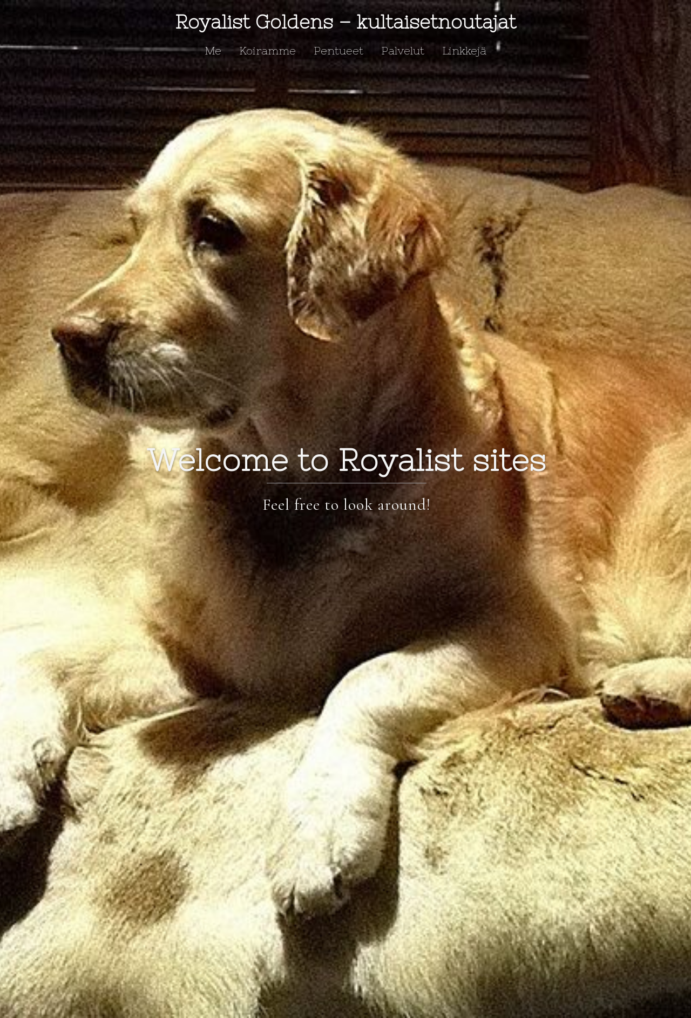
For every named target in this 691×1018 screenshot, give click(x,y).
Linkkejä (464, 50)
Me (213, 50)
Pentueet (338, 50)
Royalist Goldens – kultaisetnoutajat (345, 21)
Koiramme (267, 50)
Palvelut (402, 50)
